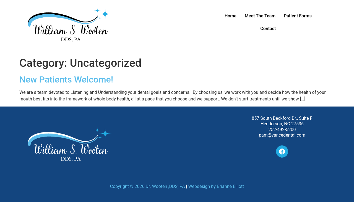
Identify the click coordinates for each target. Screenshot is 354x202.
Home (230, 15)
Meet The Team (260, 15)
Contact (268, 28)
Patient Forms (298, 15)
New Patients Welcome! (66, 79)
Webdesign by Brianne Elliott (216, 186)
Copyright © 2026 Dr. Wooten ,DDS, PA (147, 186)
